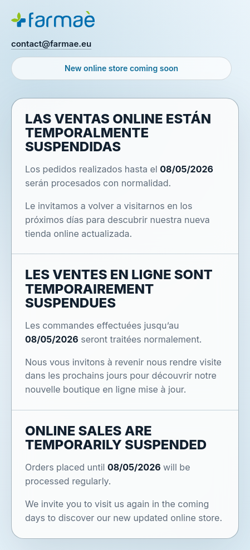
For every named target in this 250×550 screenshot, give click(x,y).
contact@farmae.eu (51, 43)
